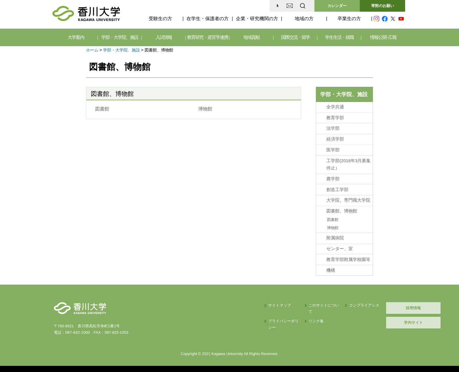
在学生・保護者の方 (207, 18)
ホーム (92, 50)
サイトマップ (221, 302)
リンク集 (265, 312)
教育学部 (335, 117)
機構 (330, 267)
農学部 (333, 178)
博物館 (205, 108)
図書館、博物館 (341, 209)
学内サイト (377, 320)
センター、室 (339, 246)
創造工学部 (337, 188)
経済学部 (335, 138)
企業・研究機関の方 (257, 18)
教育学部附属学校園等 (348, 257)
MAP (233, 6)
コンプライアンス (320, 302)
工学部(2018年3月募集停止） (348, 163)
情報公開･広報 (383, 37)
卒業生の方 (349, 18)
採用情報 (377, 305)
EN (279, 6)
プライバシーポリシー (229, 312)
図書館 (102, 108)
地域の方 (304, 18)
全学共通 (335, 107)
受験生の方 (160, 18)
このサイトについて (274, 302)
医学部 (333, 149)
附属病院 (335, 235)
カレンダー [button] (337, 6)
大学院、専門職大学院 (348, 199)
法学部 (333, 128)
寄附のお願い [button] (382, 6)
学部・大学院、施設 (121, 50)
